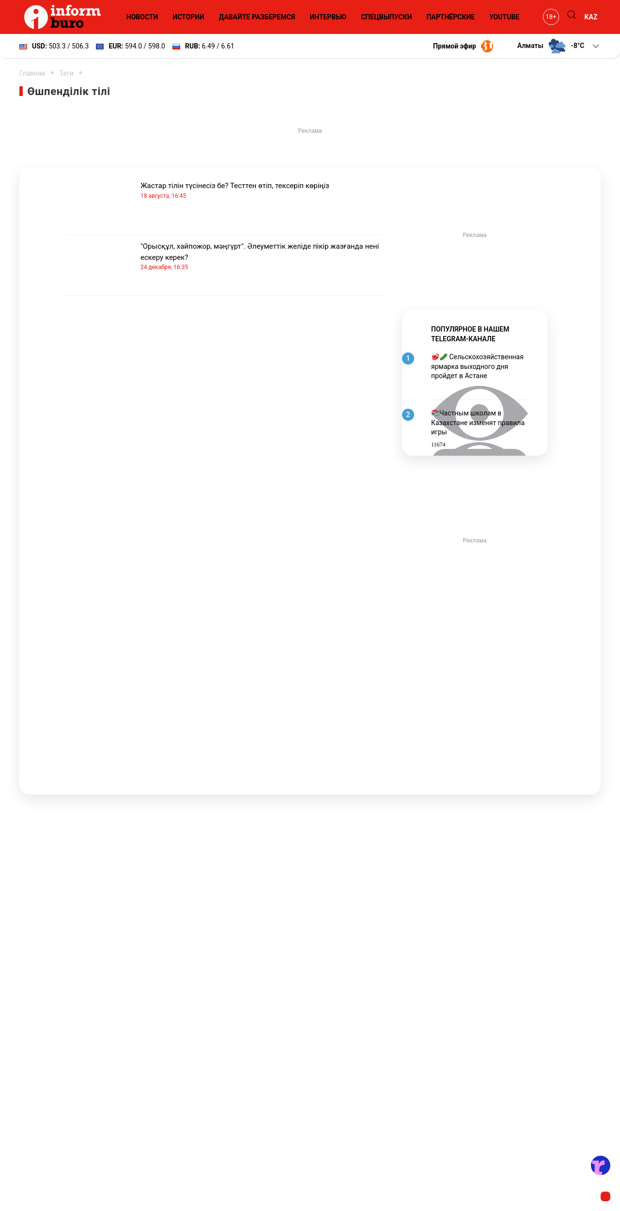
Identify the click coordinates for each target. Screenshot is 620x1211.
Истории (188, 17)
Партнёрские (450, 17)
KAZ (591, 17)
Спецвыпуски (386, 17)
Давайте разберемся (257, 17)
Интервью (328, 17)
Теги (67, 73)
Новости (142, 17)
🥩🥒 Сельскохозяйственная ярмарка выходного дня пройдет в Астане (477, 366)
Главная (32, 73)
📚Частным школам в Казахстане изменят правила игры (478, 422)
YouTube (504, 17)
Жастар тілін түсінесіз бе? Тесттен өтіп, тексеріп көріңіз (261, 190)
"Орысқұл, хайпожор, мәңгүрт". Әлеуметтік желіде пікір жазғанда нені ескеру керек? (261, 256)
